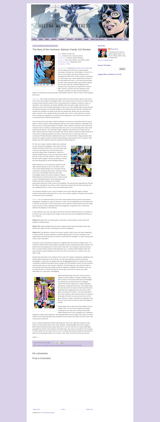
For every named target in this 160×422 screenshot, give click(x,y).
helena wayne (45, 345)
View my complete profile (105, 60)
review (69, 345)
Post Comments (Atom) (47, 412)
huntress (52, 345)
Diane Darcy (114, 49)
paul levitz (64, 345)
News (47, 39)
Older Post (89, 409)
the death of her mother (82, 68)
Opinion (54, 39)
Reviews (61, 39)
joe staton (58, 345)
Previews (69, 39)
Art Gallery (78, 39)
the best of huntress (76, 345)
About (40, 39)
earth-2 (39, 345)
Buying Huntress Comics (114, 39)
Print (68, 64)
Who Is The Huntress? (97, 39)
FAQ (126, 39)
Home (34, 39)
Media (86, 39)
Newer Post (36, 409)
